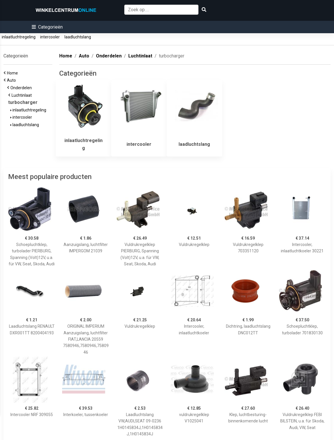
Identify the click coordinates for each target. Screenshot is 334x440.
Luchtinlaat (23, 95)
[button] (47, 27)
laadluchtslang (78, 37)
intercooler (50, 37)
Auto (12, 80)
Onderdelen (22, 87)
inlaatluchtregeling (18, 37)
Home (13, 73)
